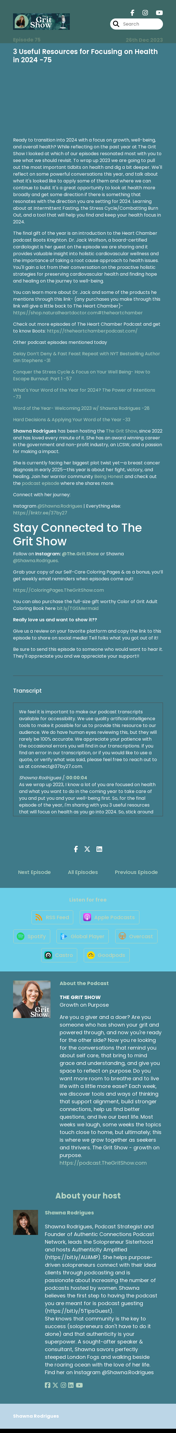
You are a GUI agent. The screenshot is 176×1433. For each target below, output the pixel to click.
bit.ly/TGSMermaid (78, 608)
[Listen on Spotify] (55, 939)
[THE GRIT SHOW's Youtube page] (156, 13)
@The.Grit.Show (80, 554)
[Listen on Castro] (83, 959)
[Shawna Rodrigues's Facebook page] (47, 1389)
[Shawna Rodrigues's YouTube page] (75, 1389)
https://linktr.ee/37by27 (40, 513)
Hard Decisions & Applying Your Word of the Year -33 (71, 419)
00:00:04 (76, 777)
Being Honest (108, 476)
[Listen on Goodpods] (132, 959)
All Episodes (83, 872)
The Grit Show (121, 431)
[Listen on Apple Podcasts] (110, 918)
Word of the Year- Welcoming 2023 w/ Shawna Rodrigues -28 (81, 408)
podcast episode (40, 483)
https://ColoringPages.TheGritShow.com (58, 590)
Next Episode (34, 872)
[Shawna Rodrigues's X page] (54, 1389)
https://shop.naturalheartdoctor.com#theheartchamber (78, 313)
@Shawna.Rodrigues (59, 506)
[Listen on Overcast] (36, 959)
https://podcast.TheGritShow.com (103, 1167)
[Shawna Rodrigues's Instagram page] (61, 1389)
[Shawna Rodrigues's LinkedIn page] (68, 1389)
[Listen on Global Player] (107, 938)
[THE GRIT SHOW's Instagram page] (142, 13)
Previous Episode (136, 872)
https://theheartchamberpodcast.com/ (92, 331)
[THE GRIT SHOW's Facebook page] (133, 13)
